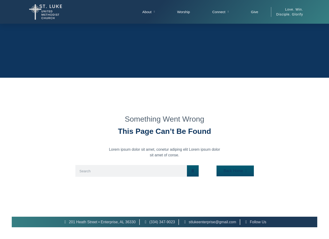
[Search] (193, 171)
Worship (183, 12)
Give (254, 12)
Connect (220, 11)
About (148, 11)
